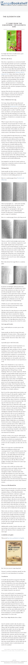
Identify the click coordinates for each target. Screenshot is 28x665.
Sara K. (13, 29)
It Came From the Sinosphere (17, 649)
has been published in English (16, 538)
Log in (14, 660)
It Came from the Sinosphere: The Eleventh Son (14, 25)
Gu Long (9, 650)
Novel (13, 650)
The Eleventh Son (19, 650)
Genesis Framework (18, 662)
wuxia (25, 650)
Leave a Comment (21, 29)
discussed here (14, 106)
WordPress (7, 662)
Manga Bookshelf (14, 5)
